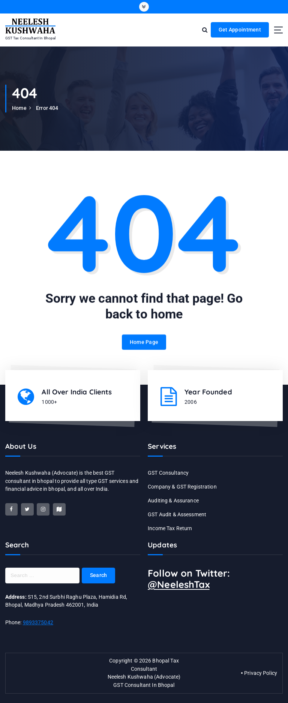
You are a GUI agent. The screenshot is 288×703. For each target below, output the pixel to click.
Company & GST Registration (182, 487)
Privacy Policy (260, 673)
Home (19, 108)
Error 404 (47, 108)
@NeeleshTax (179, 584)
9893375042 (38, 622)
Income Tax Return (170, 528)
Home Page (144, 349)
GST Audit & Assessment (177, 514)
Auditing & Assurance (173, 501)
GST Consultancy (168, 473)
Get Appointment (240, 30)
